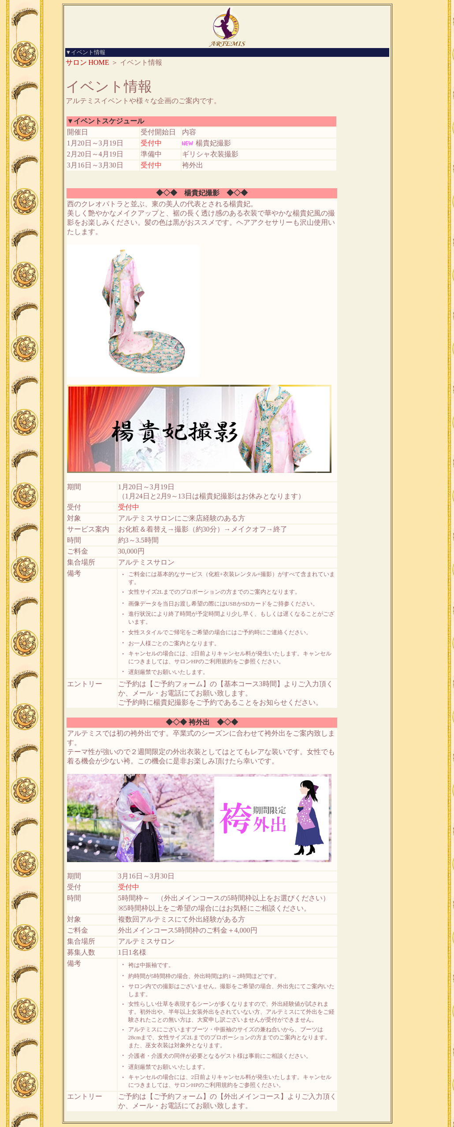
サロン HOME (87, 62)
